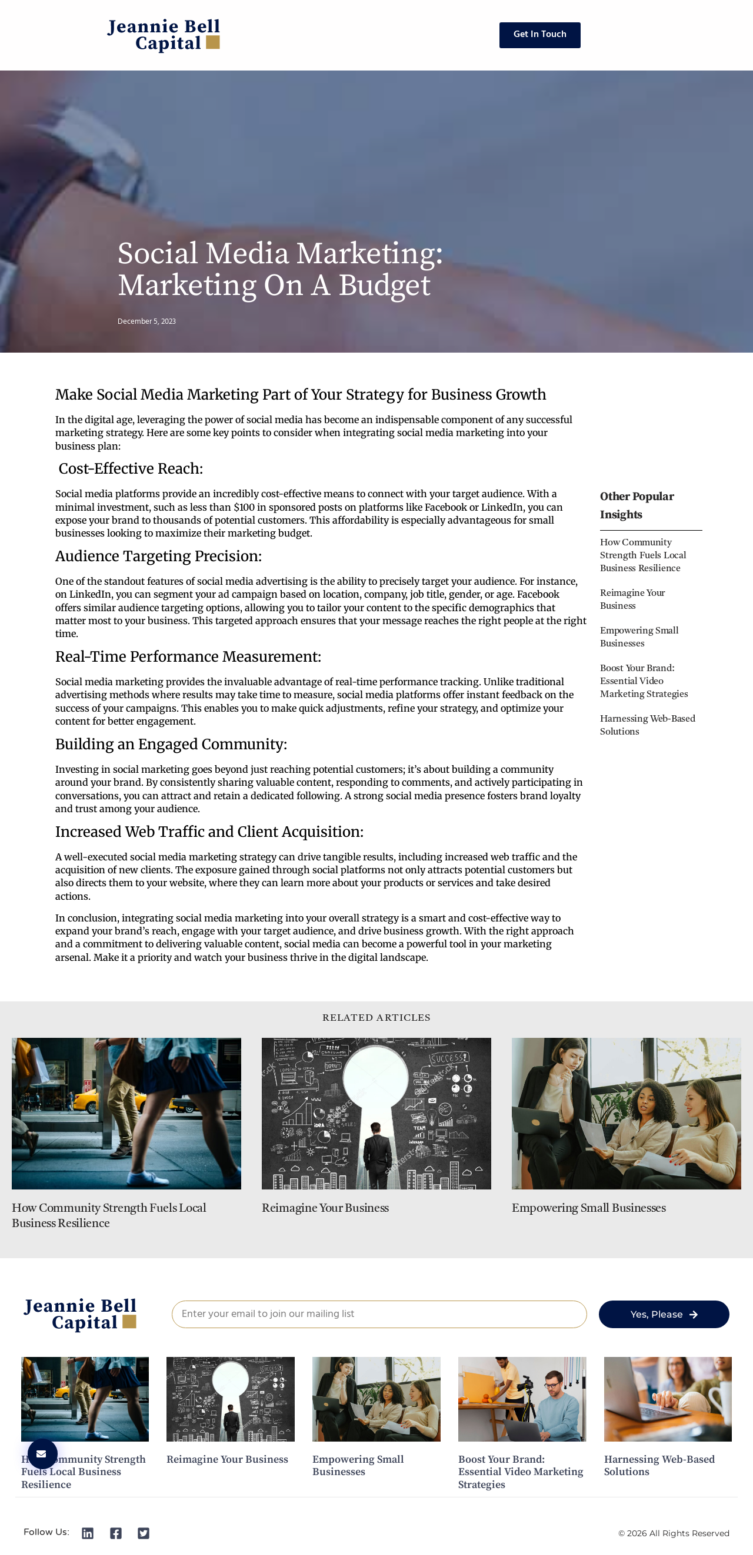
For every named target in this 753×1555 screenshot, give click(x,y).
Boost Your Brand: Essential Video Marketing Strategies (644, 681)
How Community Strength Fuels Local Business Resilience (643, 556)
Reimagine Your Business (325, 1209)
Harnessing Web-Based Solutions (659, 1466)
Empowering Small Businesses (589, 1209)
